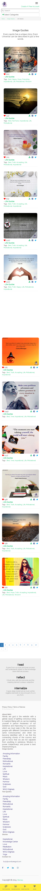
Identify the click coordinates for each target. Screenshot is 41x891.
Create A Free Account (30, 6)
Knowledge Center (10, 842)
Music (5, 776)
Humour (6, 782)
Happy (14, 79)
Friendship (26, 79)
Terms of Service (19, 707)
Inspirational (8, 81)
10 (36, 645)
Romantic (7, 764)
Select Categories (10, 15)
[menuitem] (6, 887)
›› (5, 649)
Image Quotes (11, 18)
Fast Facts (15, 121)
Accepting (20, 162)
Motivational (20, 81)
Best (9, 79)
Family (5, 756)
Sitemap (20, 880)
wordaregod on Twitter (8, 870)
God (4, 787)
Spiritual (6, 774)
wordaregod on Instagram (18, 870)
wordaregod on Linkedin (13, 870)
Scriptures (7, 784)
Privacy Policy (7, 707)
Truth (14, 162)
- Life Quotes (9, 77)
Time (12, 416)
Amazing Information (11, 754)
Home (3, 18)
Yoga (5, 854)
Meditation (7, 847)
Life (14, 81)
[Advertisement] (20, 312)
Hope (19, 79)
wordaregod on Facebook (3, 870)
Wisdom (28, 81)
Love (5, 771)
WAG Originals (8, 789)
